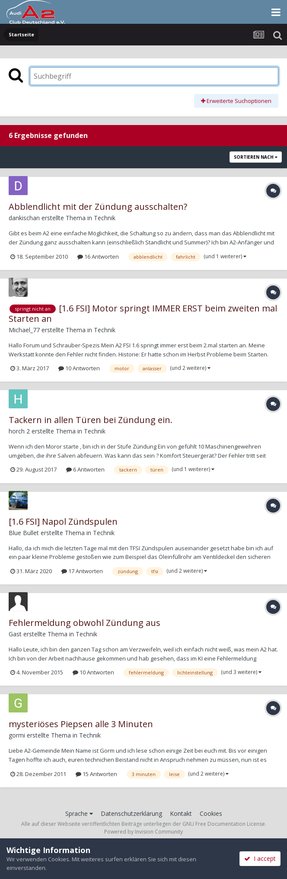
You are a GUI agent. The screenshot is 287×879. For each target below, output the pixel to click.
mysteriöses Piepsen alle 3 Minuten (81, 724)
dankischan (24, 218)
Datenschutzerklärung (131, 813)
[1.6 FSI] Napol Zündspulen (63, 521)
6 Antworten (85, 469)
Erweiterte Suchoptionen (236, 101)
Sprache (79, 813)
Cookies (211, 813)
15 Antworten (96, 774)
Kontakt (181, 813)
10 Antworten (79, 368)
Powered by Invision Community (143, 831)
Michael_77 (24, 330)
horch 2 (19, 431)
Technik (104, 218)
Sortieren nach (255, 157)
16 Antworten (98, 256)
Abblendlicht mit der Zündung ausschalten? (98, 206)
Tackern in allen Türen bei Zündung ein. (90, 420)
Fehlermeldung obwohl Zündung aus (84, 623)
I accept (260, 858)
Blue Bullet (24, 533)
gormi (17, 735)
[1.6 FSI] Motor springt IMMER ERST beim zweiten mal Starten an (143, 313)
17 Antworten (82, 571)
